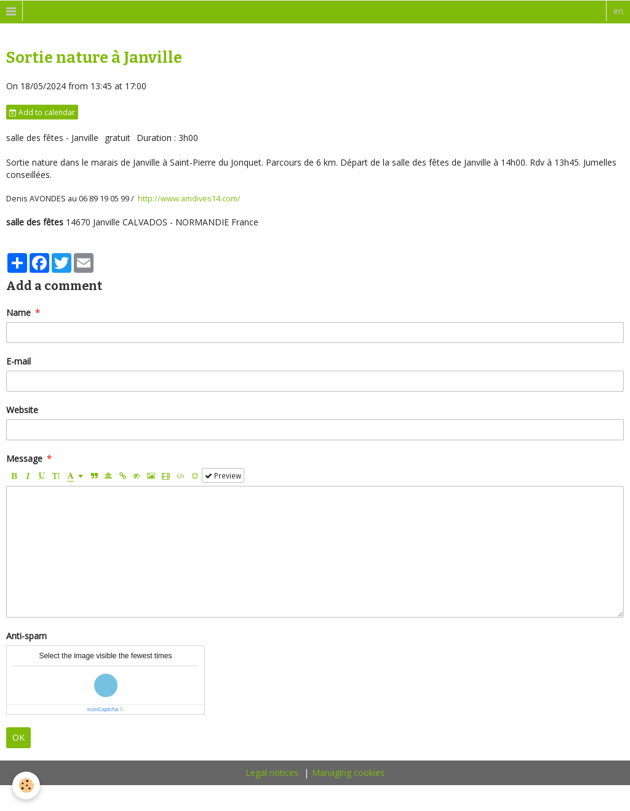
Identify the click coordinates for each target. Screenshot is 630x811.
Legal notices (271, 772)
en (618, 11)
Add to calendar (42, 112)
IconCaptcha (103, 709)
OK (18, 737)
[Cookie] (26, 785)
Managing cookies (348, 772)
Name (18, 312)
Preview (223, 475)
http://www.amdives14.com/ (189, 198)
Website (22, 410)
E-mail (18, 361)
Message (24, 458)
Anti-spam (26, 636)
